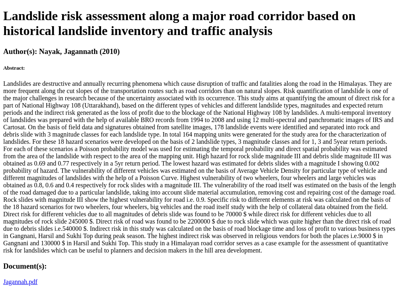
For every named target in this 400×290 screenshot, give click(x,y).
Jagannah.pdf (20, 281)
